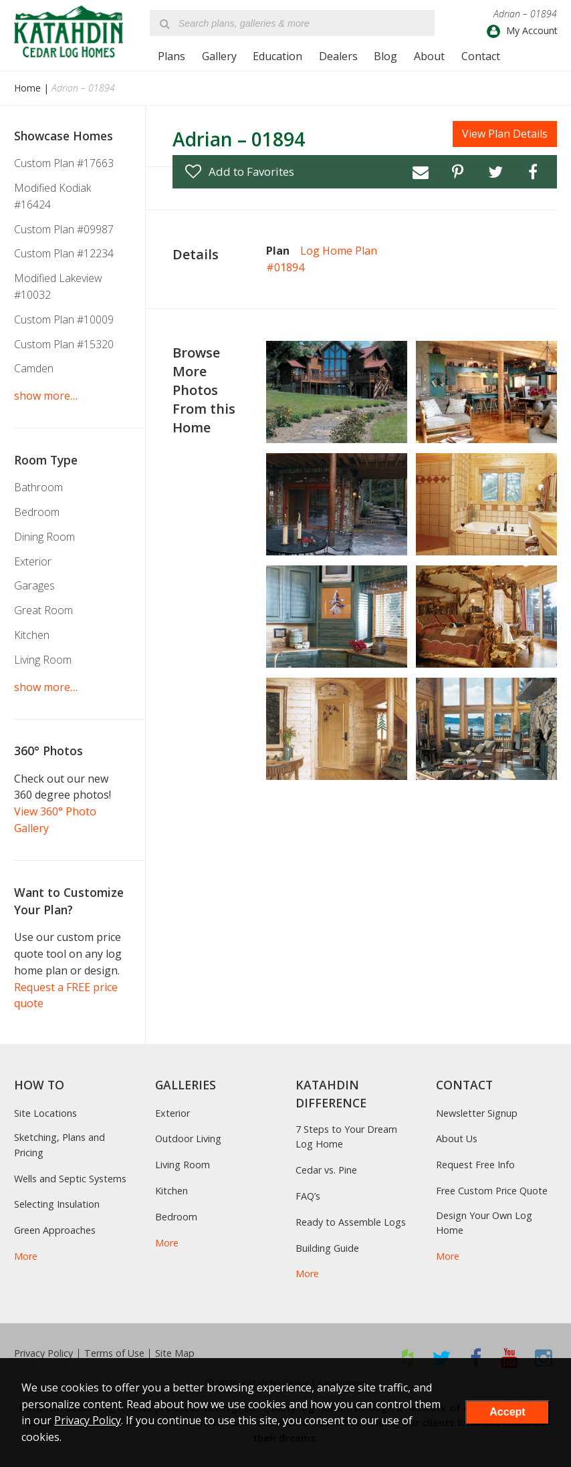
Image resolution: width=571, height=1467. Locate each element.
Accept (507, 1412)
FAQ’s (308, 1196)
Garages (34, 585)
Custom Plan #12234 (64, 253)
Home (27, 88)
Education (277, 56)
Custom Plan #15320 (64, 344)
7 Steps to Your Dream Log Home (346, 1136)
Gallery (219, 56)
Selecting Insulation (57, 1204)
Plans (171, 56)
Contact (480, 56)
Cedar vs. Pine (326, 1170)
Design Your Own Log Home (484, 1222)
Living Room (43, 659)
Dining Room (44, 536)
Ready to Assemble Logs (351, 1222)
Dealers (338, 56)
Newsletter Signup (477, 1113)
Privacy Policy (43, 1353)
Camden (33, 368)
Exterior (32, 561)
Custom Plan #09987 (64, 229)
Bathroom (38, 487)
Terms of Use (114, 1353)
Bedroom (37, 512)
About (429, 56)
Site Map (175, 1353)
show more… (46, 395)
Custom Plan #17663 (64, 163)
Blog (385, 56)
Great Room (43, 610)
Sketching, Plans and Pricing (59, 1144)
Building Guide (327, 1248)
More (25, 1256)
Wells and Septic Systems (70, 1178)
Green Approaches (55, 1230)
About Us (456, 1138)
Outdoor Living (188, 1138)
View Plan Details (505, 133)
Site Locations (45, 1113)
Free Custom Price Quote (492, 1190)
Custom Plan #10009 (64, 319)
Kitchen (31, 635)
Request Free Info (475, 1164)
